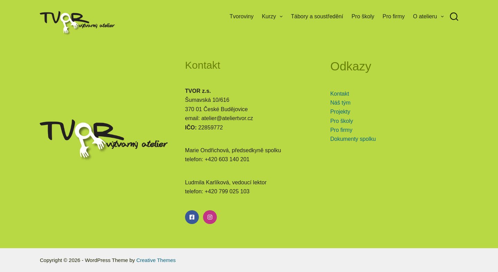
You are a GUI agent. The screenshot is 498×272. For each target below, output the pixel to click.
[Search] (454, 16)
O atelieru (429, 16)
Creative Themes (156, 260)
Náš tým (340, 103)
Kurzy (273, 16)
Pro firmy (393, 16)
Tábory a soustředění (317, 16)
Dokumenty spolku (353, 139)
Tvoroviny (241, 16)
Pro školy (362, 16)
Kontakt (339, 94)
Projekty (340, 112)
